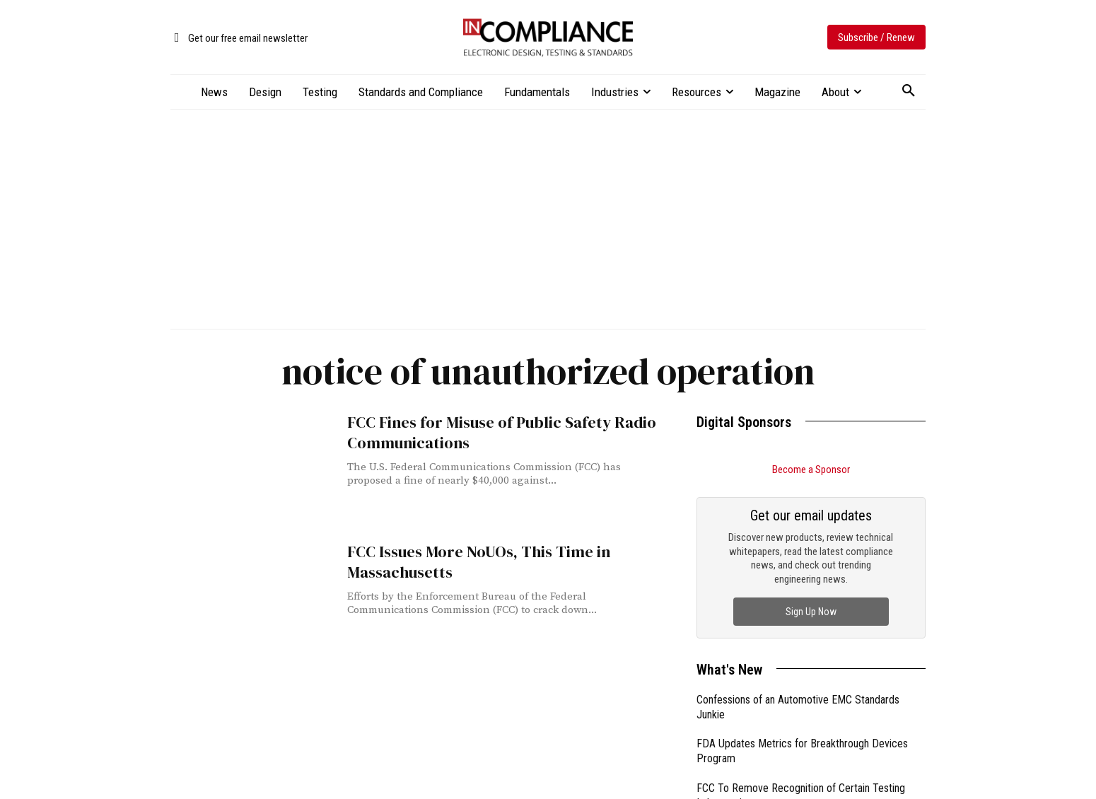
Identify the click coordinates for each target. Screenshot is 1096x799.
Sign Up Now (811, 611)
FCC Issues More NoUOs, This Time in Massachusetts (470, 561)
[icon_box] (239, 38)
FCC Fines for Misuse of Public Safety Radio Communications (493, 431)
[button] (909, 91)
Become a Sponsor (811, 469)
